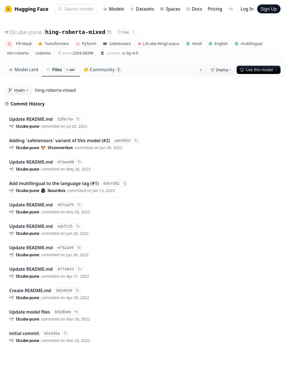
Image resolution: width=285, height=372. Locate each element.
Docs (194, 9)
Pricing (215, 9)
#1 (94, 183)
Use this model (259, 69)
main (18, 90)
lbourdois (56, 190)
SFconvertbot (60, 147)
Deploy (221, 69)
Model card (23, 69)
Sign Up (269, 9)
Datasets (142, 9)
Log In (247, 9)
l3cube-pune (25, 32)
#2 (106, 140)
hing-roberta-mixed (75, 32)
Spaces (170, 9)
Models (113, 9)
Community (102, 69)
